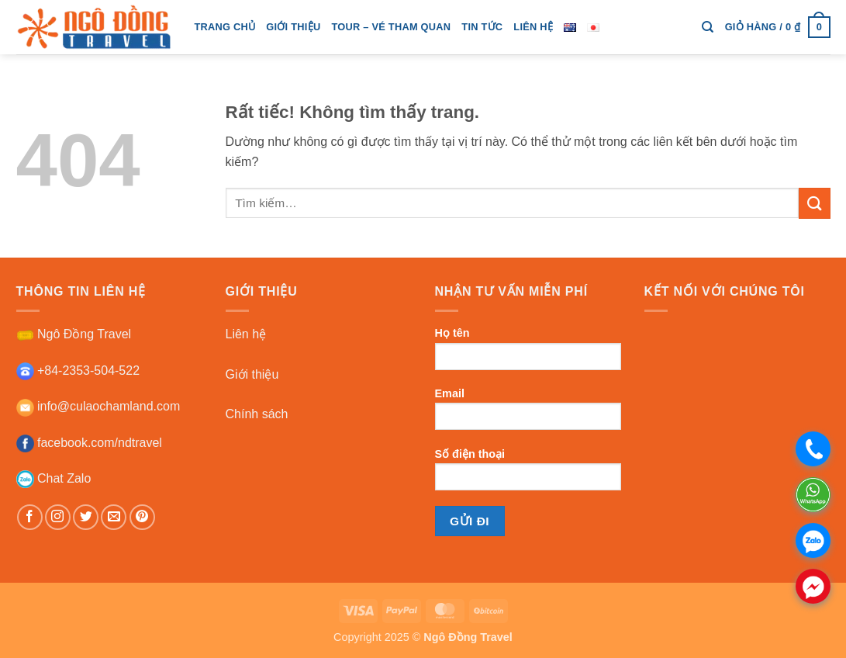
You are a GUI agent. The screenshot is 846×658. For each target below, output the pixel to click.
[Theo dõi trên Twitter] (85, 517)
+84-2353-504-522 (78, 370)
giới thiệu (293, 27)
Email (528, 414)
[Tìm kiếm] (707, 27)
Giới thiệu (252, 374)
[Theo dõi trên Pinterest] (142, 517)
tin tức (481, 27)
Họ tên (528, 353)
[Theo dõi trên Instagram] (58, 517)
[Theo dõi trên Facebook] (30, 517)
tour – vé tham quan (391, 27)
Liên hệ (533, 27)
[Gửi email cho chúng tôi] (113, 517)
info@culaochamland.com (98, 406)
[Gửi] (814, 203)
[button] (777, 27)
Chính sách (257, 414)
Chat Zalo (54, 478)
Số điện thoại (528, 474)
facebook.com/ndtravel (89, 442)
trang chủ (225, 27)
